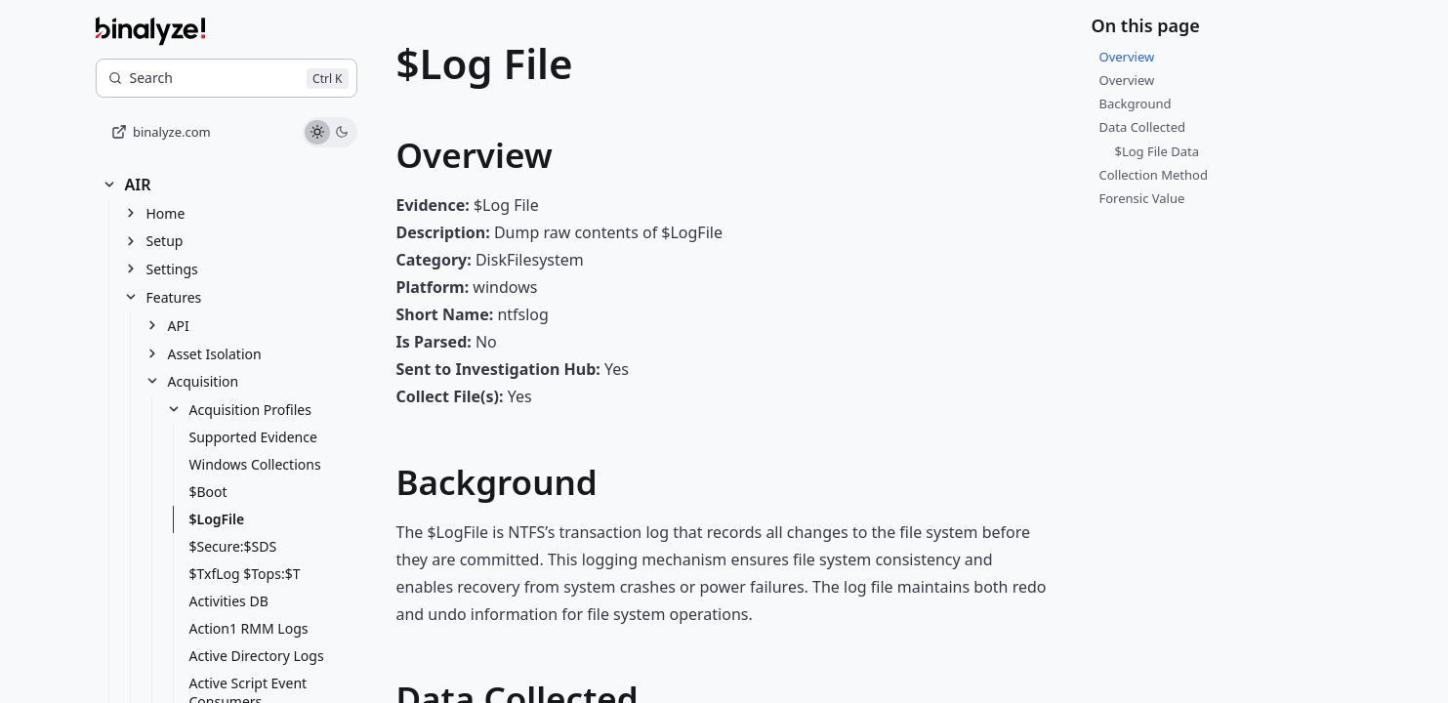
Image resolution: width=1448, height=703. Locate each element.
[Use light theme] (317, 132)
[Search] (226, 78)
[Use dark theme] (342, 132)
